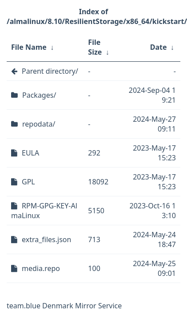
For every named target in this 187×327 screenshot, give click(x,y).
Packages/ (39, 95)
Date (158, 47)
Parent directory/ (50, 71)
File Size (95, 47)
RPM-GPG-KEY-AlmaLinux (44, 210)
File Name (29, 47)
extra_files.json (46, 239)
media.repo (41, 268)
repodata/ (38, 124)
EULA (30, 153)
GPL (28, 182)
